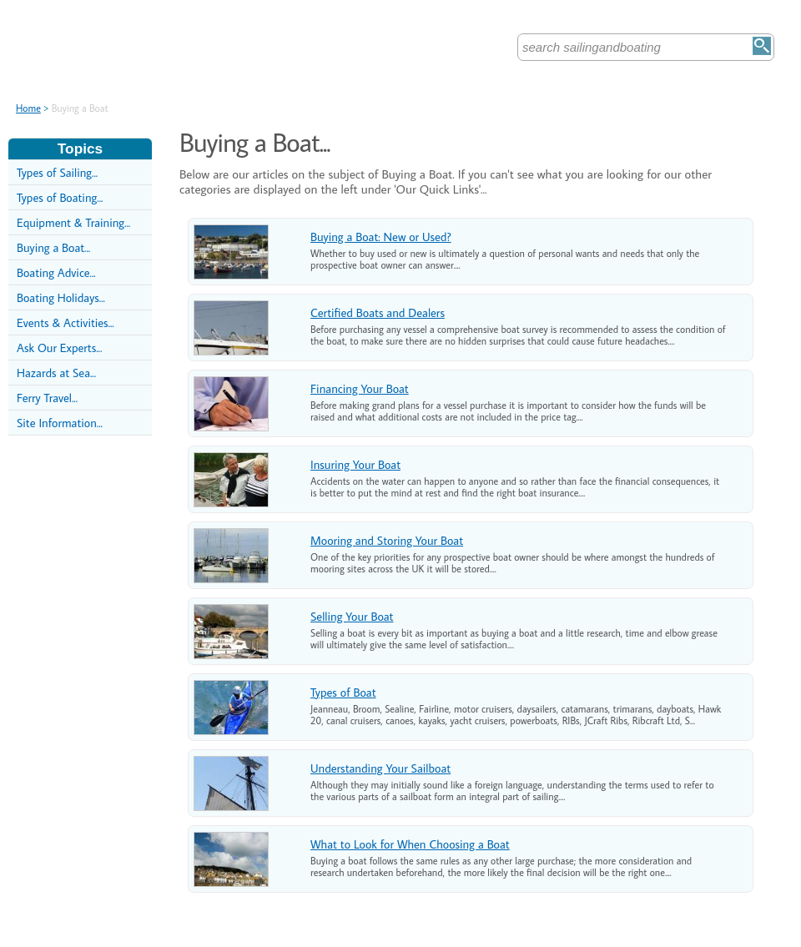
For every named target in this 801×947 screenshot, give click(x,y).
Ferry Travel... (47, 397)
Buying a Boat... (53, 247)
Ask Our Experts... (59, 347)
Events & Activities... (65, 322)
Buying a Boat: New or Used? (380, 236)
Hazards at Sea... (56, 372)
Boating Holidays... (61, 297)
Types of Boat (343, 692)
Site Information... (60, 423)
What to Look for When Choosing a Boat (410, 844)
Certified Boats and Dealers (377, 312)
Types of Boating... (60, 197)
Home (28, 108)
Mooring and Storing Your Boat (386, 540)
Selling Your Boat (351, 616)
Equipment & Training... (73, 222)
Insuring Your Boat (355, 464)
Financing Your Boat (359, 388)
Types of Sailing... (57, 172)
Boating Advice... (56, 272)
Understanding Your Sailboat (380, 768)
